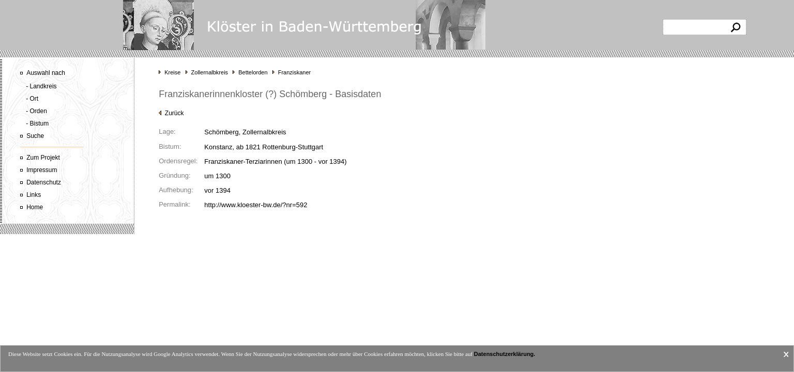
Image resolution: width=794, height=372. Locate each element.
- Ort (32, 98)
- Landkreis (41, 86)
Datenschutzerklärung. (505, 354)
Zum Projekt (43, 157)
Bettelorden (252, 72)
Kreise (172, 72)
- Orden (36, 111)
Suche (35, 136)
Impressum (41, 170)
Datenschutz (43, 182)
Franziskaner (294, 72)
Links (33, 194)
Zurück (171, 113)
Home (34, 207)
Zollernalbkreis (209, 72)
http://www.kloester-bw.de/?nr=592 (255, 205)
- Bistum (37, 123)
